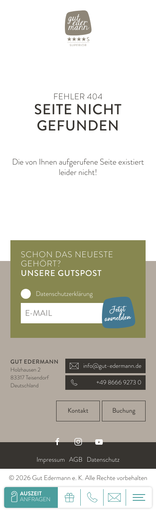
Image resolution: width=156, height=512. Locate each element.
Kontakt (78, 411)
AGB (75, 459)
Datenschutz (103, 459)
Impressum (51, 459)
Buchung (124, 411)
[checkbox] (26, 294)
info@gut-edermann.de (105, 366)
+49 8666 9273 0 (105, 382)
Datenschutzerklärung (64, 294)
